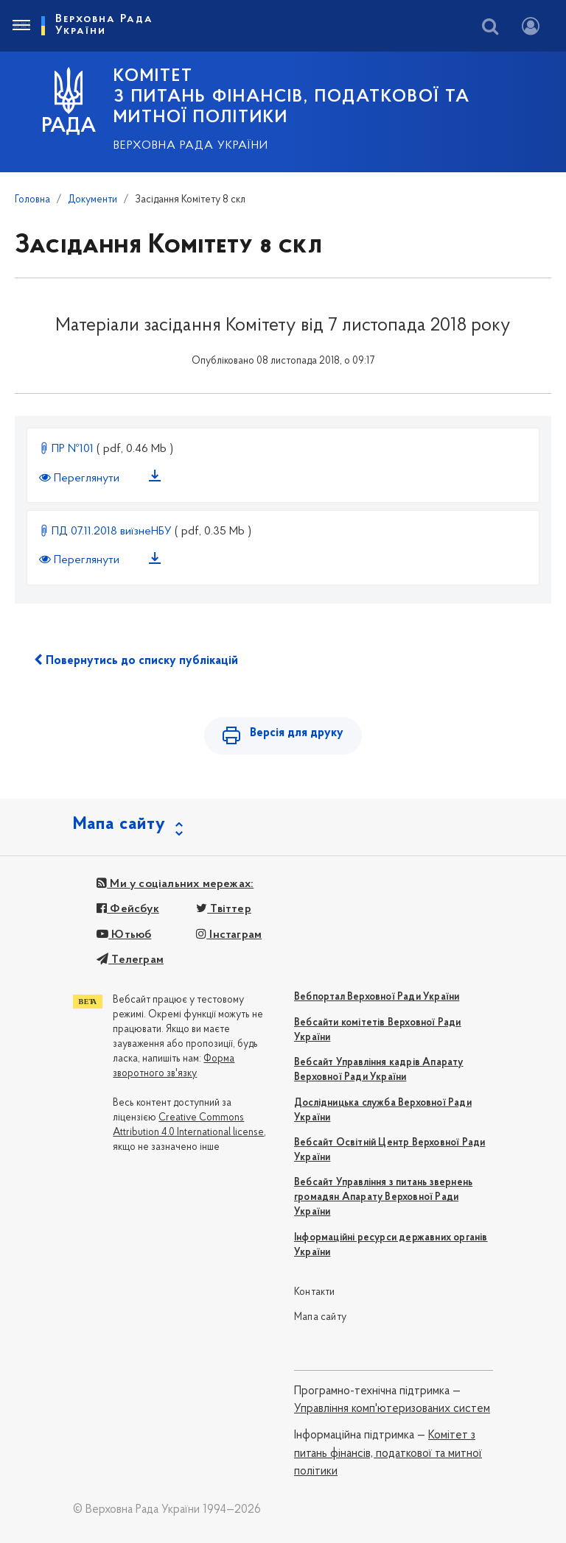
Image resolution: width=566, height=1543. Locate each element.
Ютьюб (124, 935)
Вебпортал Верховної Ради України (376, 997)
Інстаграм (229, 935)
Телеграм (130, 960)
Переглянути (80, 478)
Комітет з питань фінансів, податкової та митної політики (388, 1453)
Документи (92, 199)
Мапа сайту (320, 1317)
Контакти (314, 1292)
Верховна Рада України (190, 146)
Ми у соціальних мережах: (175, 884)
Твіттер (223, 909)
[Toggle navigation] (20, 25)
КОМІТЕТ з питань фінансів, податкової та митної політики (291, 97)
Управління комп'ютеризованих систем (392, 1409)
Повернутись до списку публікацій (136, 660)
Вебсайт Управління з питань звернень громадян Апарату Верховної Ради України (383, 1197)
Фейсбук (128, 909)
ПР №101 (68, 449)
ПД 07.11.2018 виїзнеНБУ (107, 531)
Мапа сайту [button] (119, 824)
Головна (32, 199)
